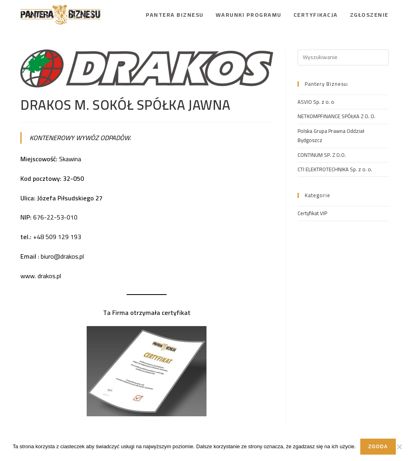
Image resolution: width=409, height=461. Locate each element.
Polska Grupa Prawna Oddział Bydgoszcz (331, 135)
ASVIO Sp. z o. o (316, 102)
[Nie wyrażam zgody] (399, 447)
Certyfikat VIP (312, 213)
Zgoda (378, 446)
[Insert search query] (343, 57)
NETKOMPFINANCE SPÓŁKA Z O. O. (336, 116)
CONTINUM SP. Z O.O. (322, 155)
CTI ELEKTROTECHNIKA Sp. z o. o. (335, 169)
